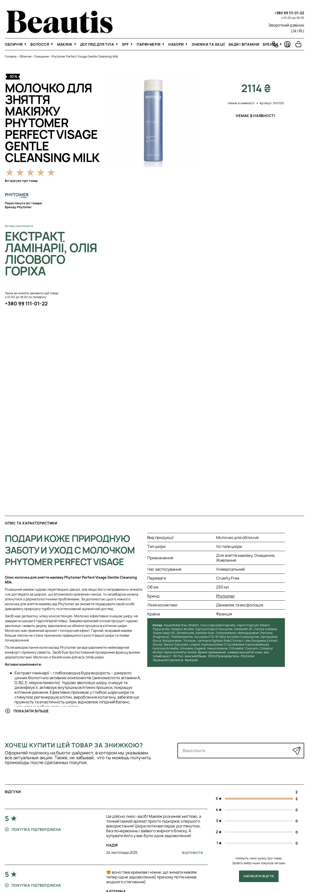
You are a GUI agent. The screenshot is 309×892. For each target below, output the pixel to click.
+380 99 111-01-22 (289, 13)
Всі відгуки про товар (21, 181)
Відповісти (192, 853)
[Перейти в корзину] (298, 44)
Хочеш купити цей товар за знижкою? (74, 745)
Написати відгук (259, 876)
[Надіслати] (297, 751)
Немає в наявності (256, 115)
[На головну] (59, 31)
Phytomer (225, 596)
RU (301, 31)
